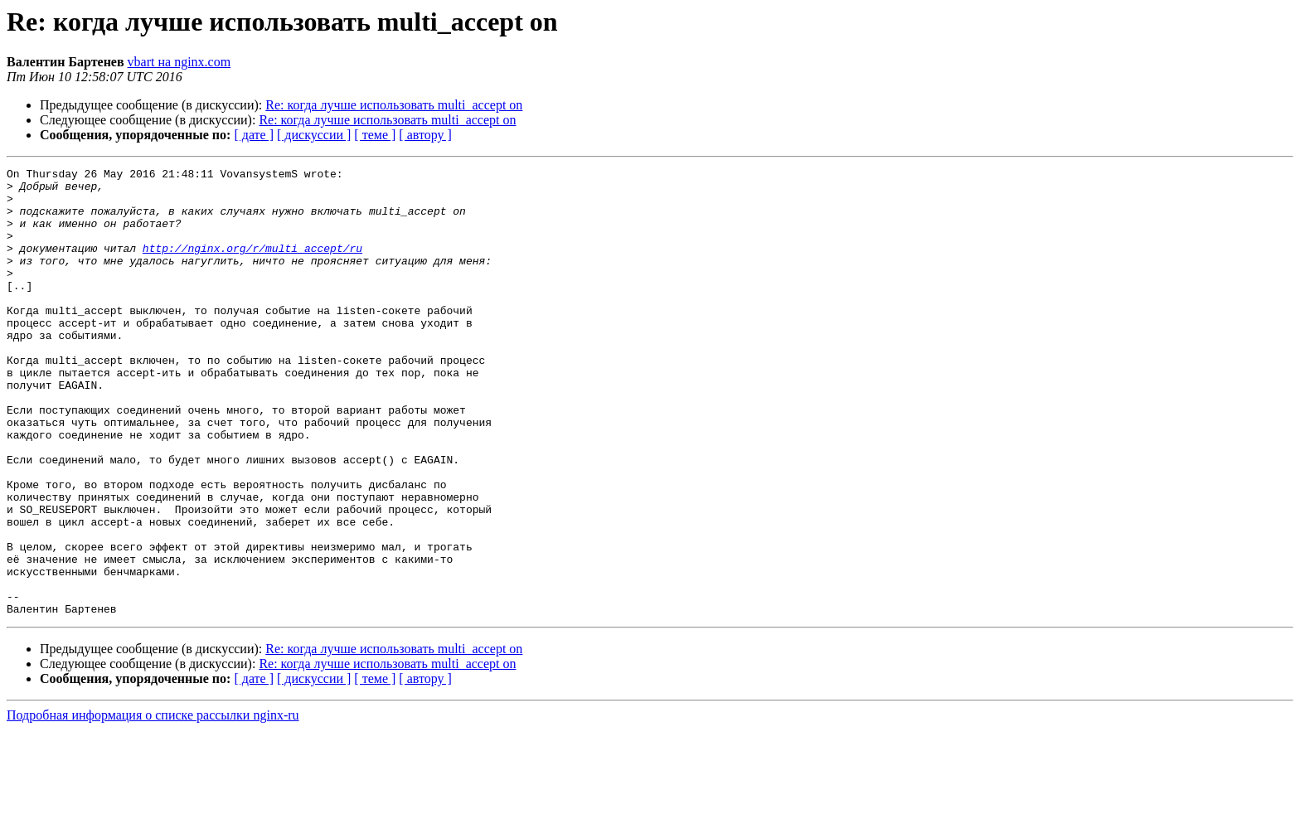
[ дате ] (254, 135)
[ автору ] (425, 135)
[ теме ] (374, 135)
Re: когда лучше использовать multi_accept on (393, 105)
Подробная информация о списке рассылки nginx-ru (153, 804)
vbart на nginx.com (179, 62)
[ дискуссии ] (314, 135)
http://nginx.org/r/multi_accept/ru (252, 265)
